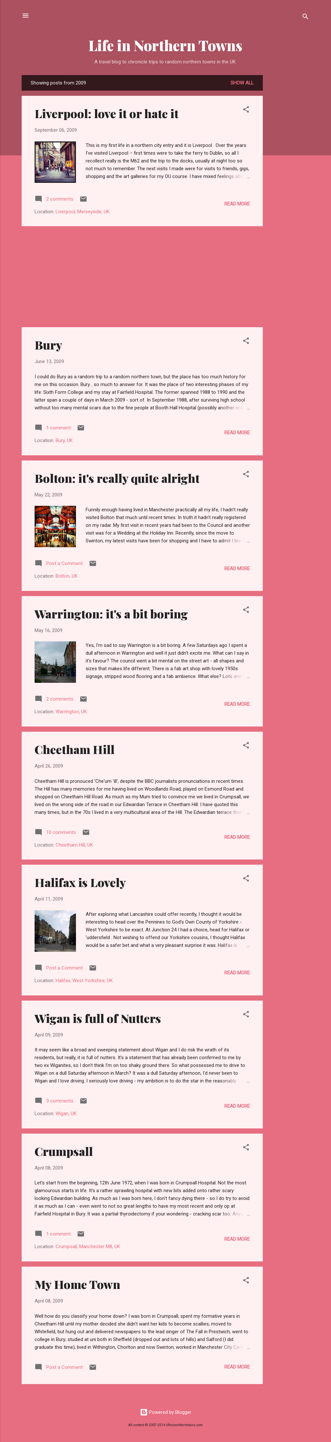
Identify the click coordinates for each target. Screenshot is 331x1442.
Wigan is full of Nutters (98, 1018)
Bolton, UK (67, 576)
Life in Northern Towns (165, 45)
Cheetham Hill (74, 749)
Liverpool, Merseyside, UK (83, 212)
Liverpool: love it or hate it (106, 113)
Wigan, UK (66, 1113)
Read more (237, 204)
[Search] (305, 18)
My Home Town (77, 1284)
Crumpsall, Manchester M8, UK (88, 1246)
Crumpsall (64, 1151)
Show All (242, 83)
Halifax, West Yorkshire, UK (84, 980)
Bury (48, 344)
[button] (246, 110)
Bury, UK (64, 440)
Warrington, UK (71, 712)
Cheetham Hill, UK (74, 845)
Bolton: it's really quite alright (117, 478)
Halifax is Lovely (80, 882)
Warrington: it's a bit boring (111, 613)
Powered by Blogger (165, 1412)
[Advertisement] (288, 172)
